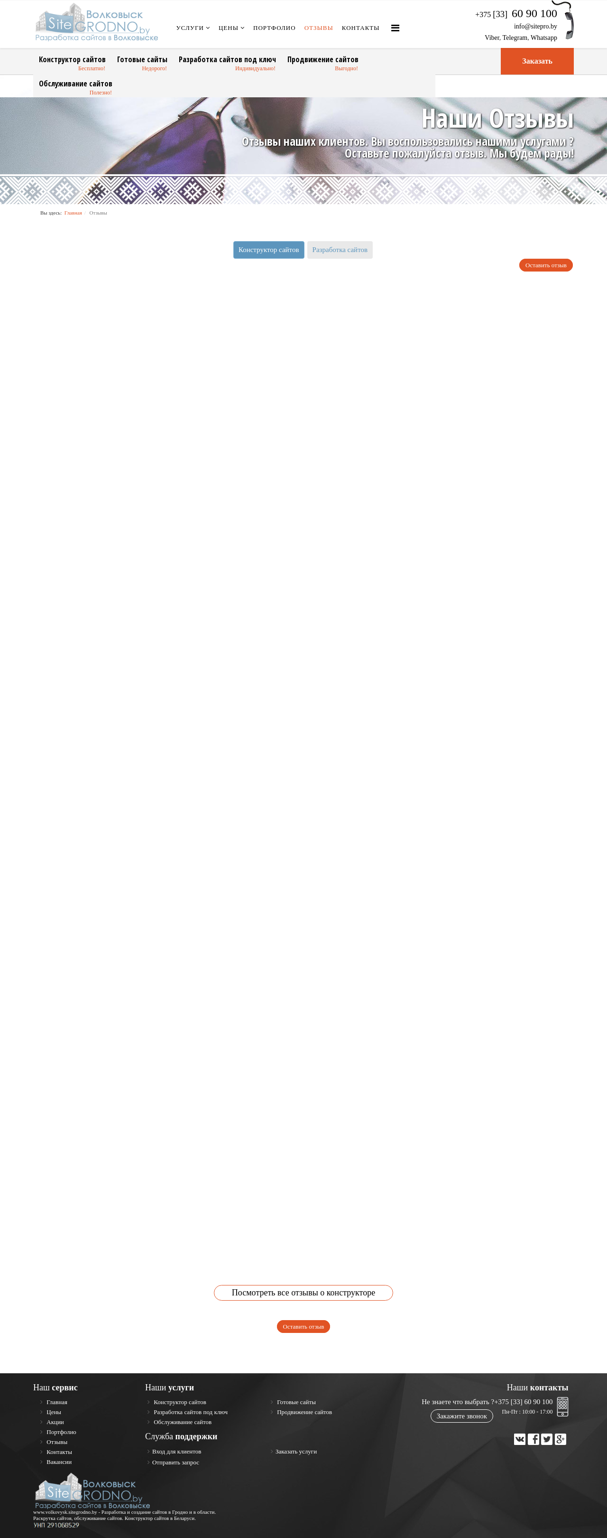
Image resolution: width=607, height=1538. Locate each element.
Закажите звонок (462, 1416)
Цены (229, 27)
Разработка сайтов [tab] (340, 249)
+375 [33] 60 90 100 (523, 1402)
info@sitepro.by (535, 26)
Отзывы (318, 27)
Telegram (515, 37)
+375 (516, 14)
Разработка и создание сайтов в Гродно (144, 1512)
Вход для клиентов (176, 1451)
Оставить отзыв (546, 265)
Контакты (361, 27)
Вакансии (58, 1461)
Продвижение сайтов (323, 59)
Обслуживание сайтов (75, 83)
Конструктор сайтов (72, 59)
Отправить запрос (175, 1462)
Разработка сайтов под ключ (227, 59)
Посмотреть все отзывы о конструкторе (303, 1292)
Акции (54, 1421)
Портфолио (274, 27)
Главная (73, 213)
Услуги (190, 27)
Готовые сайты (142, 59)
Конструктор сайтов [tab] (269, 249)
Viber (492, 37)
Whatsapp (544, 37)
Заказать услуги (296, 1451)
